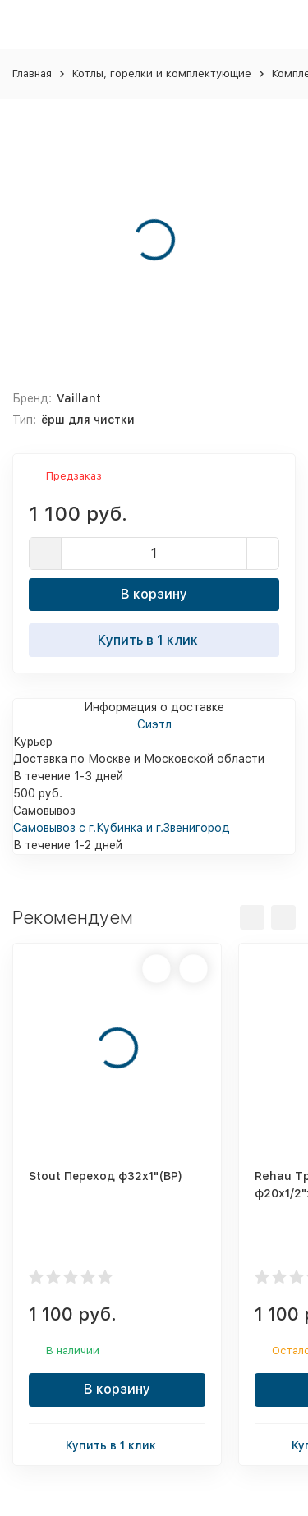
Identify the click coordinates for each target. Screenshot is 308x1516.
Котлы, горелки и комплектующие (161, 73)
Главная (32, 73)
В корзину (154, 594)
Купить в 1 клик (154, 640)
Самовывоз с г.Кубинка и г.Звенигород (121, 827)
